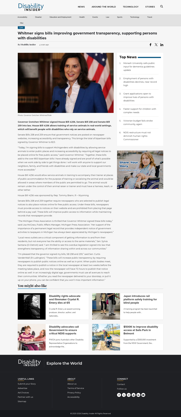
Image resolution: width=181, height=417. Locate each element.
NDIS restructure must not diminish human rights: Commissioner (137, 136)
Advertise (22, 388)
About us (72, 384)
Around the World (104, 7)
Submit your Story (27, 384)
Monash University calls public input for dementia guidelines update (139, 66)
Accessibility (22, 17)
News (81, 7)
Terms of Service (75, 388)
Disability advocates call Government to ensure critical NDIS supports (64, 330)
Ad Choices (23, 392)
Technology (134, 17)
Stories (150, 7)
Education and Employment (60, 17)
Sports (119, 17)
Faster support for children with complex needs (139, 111)
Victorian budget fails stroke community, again (138, 123)
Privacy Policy (74, 392)
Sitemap (22, 401)
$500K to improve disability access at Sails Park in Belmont (141, 330)
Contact (121, 384)
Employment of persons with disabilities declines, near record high (140, 82)
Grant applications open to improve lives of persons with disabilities (138, 97)
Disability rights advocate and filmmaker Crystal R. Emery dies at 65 (64, 299)
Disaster (38, 17)
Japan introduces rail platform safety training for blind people (140, 299)
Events (95, 17)
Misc (21, 23)
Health (82, 17)
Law (107, 17)
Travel (149, 17)
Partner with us (25, 397)
